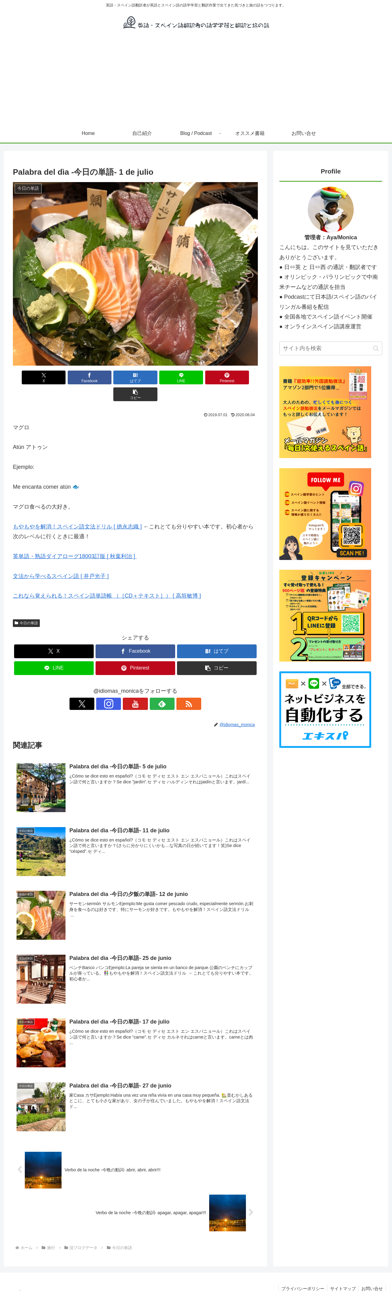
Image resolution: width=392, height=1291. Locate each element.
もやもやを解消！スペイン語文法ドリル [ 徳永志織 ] (77, 510)
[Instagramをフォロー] (121, 687)
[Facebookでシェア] (73, 377)
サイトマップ (342, 1272)
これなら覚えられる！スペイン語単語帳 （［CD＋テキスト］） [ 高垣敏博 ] (107, 579)
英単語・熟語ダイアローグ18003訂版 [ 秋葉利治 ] (74, 539)
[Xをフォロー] (107, 687)
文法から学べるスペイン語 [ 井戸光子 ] (61, 559)
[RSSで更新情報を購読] (163, 687)
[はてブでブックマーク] (114, 377)
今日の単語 (26, 606)
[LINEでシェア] (155, 377)
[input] (330, 348)
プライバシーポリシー (301, 1272)
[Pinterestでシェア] (197, 377)
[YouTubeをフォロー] (135, 687)
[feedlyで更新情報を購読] (149, 687)
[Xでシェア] (32, 377)
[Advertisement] (196, 78)
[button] (238, 377)
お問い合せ (372, 1272)
